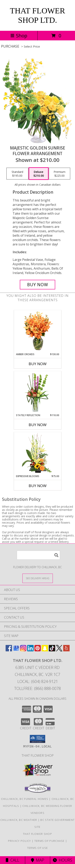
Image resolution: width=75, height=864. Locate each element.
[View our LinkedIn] (30, 650)
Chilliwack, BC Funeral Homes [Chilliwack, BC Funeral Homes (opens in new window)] (24, 799)
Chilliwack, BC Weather (18, 820)
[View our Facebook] (9, 650)
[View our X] (59, 650)
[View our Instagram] (23, 650)
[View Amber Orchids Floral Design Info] (37, 331)
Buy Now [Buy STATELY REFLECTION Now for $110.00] (38, 424)
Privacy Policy (19, 841)
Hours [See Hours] (62, 860)
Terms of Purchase (49, 841)
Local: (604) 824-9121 (37, 681)
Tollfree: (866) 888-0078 (37, 688)
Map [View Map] (37, 860)
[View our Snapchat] (45, 650)
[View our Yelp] (66, 650)
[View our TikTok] (52, 650)
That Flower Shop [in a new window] (38, 755)
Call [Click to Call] (12, 860)
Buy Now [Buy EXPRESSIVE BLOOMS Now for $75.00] (38, 485)
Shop (18, 35)
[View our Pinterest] (37, 650)
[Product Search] (38, 555)
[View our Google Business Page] (16, 650)
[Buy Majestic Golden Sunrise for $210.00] (37, 284)
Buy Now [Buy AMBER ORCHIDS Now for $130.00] (38, 363)
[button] (37, 739)
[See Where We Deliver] (37, 578)
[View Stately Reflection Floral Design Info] (37, 392)
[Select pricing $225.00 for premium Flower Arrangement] (59, 173)
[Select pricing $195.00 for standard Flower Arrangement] (17, 173)
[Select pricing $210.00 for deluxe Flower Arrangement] (38, 173)
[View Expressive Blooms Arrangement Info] (37, 453)
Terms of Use (37, 848)
